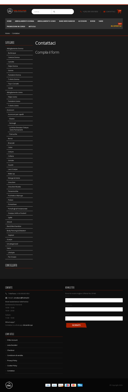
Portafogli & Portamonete (17, 209)
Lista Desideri (12, 345)
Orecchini (11, 182)
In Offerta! (116, 25)
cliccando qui (28, 325)
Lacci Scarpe (13, 169)
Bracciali (11, 143)
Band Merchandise (67, 21)
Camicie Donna (14, 57)
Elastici (11, 119)
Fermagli (12, 123)
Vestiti (10, 88)
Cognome (68, 305)
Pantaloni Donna (14, 75)
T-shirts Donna (13, 79)
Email (67, 314)
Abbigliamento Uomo (47, 21)
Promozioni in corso (16, 26)
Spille (10, 217)
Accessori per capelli (16, 114)
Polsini (10, 200)
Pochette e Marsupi (15, 195)
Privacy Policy (12, 360)
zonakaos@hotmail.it (21, 298)
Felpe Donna (13, 66)
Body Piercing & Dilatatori (16, 230)
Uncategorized (12, 244)
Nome (67, 296)
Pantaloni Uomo (14, 101)
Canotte (11, 62)
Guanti (10, 165)
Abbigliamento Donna (24, 21)
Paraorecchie (13, 191)
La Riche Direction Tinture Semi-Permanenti (18, 128)
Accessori (82, 21)
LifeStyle (11, 252)
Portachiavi (12, 204)
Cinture (11, 152)
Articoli (32, 26)
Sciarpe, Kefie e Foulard (17, 213)
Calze (10, 147)
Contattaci (11, 371)
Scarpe (9, 239)
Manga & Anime (14, 178)
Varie (101, 21)
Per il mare (12, 257)
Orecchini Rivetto (14, 187)
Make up (11, 174)
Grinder (11, 160)
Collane (11, 156)
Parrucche (13, 134)
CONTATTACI (110, 12)
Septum (11, 235)
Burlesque (12, 53)
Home (9, 21)
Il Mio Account (12, 340)
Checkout (10, 350)
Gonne (10, 70)
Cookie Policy (12, 366)
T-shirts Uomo (13, 105)
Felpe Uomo (12, 97)
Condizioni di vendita (15, 355)
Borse (92, 21)
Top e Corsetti (13, 84)
